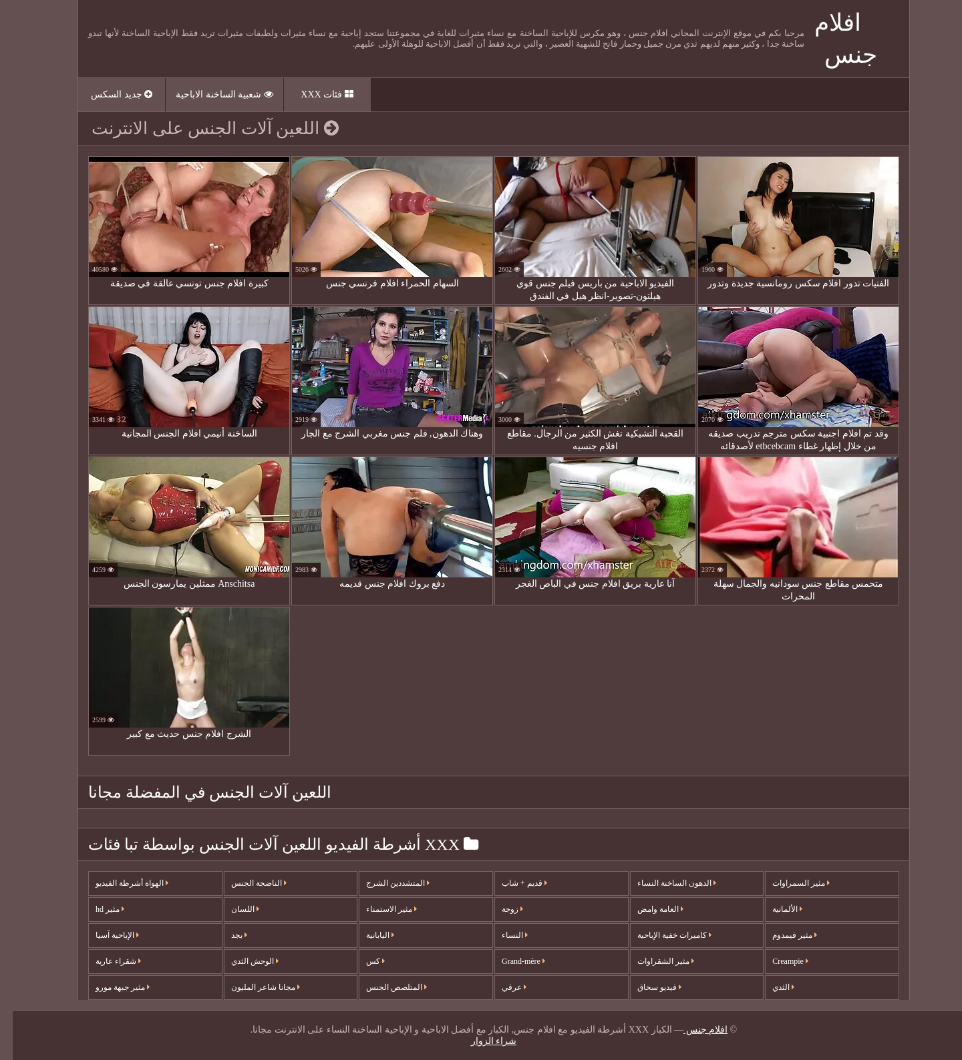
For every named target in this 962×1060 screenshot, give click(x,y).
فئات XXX (314, 94)
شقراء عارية (105, 961)
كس (362, 961)
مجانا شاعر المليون (252, 987)
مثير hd (97, 909)
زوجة (499, 909)
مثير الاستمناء (378, 909)
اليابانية (367, 935)
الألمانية (775, 909)
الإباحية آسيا (104, 935)
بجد (226, 935)
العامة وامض (648, 909)
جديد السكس (109, 94)
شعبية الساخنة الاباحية (212, 94)
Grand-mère (510, 961)
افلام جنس (693, 1030)
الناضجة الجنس (246, 883)
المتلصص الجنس (383, 987)
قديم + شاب (511, 883)
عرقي (501, 987)
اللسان (232, 909)
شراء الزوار (481, 1041)
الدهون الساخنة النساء (664, 883)
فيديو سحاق (647, 987)
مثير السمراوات (788, 883)
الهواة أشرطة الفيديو (119, 883)
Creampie (778, 961)
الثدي (771, 987)
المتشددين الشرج (385, 883)
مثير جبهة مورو (110, 987)
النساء (502, 935)
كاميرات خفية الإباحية (662, 935)
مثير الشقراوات (653, 961)
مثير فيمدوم (782, 935)
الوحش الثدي (242, 961)
